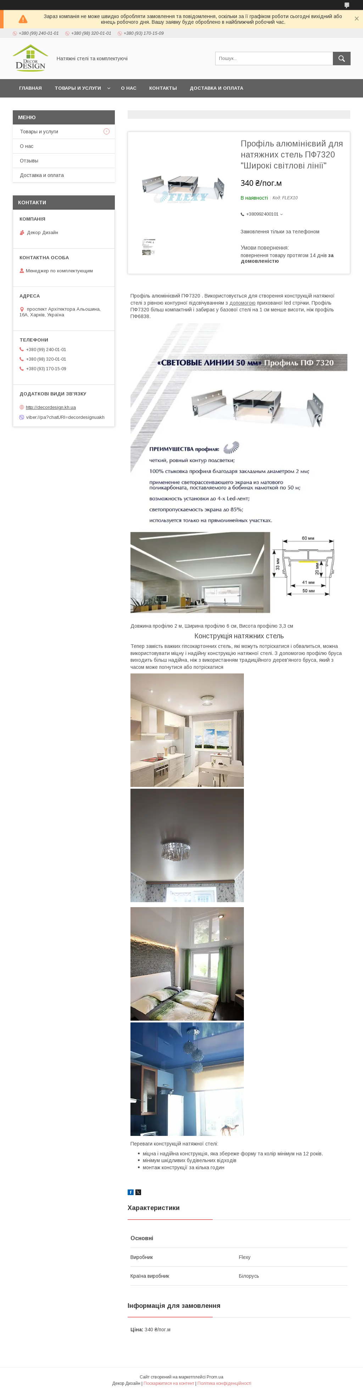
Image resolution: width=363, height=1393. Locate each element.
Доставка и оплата (216, 88)
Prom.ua (215, 1377)
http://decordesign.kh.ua (51, 407)
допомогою (242, 303)
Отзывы (29, 160)
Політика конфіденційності (224, 1383)
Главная (30, 88)
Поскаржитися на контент (169, 1383)
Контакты (163, 88)
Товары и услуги (78, 88)
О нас (128, 88)
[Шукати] (342, 58)
